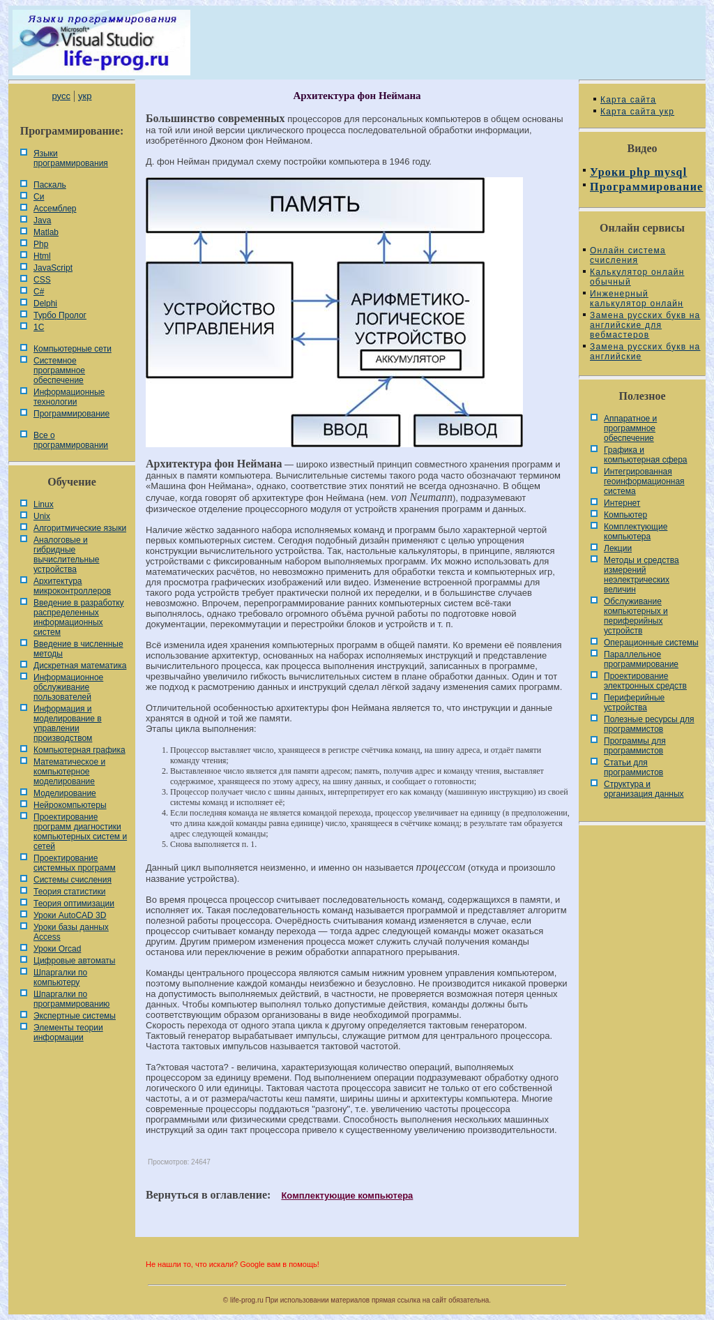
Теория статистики (69, 892)
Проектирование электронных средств (645, 681)
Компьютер (625, 515)
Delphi (45, 303)
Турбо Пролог (59, 315)
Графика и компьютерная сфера (646, 455)
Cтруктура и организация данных (644, 789)
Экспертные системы (74, 1016)
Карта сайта (628, 100)
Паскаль (49, 185)
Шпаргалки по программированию (71, 999)
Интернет (622, 503)
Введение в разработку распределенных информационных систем (78, 617)
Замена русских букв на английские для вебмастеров (645, 325)
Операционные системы (651, 642)
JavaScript (53, 268)
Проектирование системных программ (74, 863)
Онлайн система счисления (628, 255)
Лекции (618, 548)
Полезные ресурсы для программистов (649, 724)
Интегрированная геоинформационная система (644, 481)
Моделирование (64, 793)
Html (42, 256)
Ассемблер (54, 208)
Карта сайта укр (637, 112)
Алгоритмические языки (79, 528)
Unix (41, 516)
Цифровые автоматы (74, 961)
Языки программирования (70, 158)
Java (42, 220)
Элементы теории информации (68, 1032)
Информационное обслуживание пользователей (68, 687)
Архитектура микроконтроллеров (72, 586)
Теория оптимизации (73, 903)
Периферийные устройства (634, 702)
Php (40, 244)
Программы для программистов (635, 746)
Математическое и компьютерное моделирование (69, 771)
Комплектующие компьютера (347, 1195)
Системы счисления (72, 880)
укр (84, 96)
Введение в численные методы (78, 649)
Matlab (46, 232)
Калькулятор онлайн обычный (637, 277)
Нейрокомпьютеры (70, 805)
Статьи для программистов (633, 767)
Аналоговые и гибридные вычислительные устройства (66, 554)
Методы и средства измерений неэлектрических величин (641, 574)
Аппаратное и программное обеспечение (630, 428)
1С (38, 327)
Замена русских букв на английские (645, 351)
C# (38, 292)
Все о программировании (70, 440)
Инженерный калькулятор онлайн (636, 298)
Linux (43, 504)
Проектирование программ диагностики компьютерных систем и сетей (80, 831)
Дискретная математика (79, 665)
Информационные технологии (69, 397)
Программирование (71, 414)
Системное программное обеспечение (59, 370)
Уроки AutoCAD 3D (69, 915)
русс (61, 96)
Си (38, 197)
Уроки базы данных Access (71, 932)
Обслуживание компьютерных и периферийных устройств (636, 616)
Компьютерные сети (72, 349)
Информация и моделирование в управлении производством (67, 723)
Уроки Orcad (57, 949)
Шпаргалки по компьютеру (60, 977)
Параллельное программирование (641, 659)
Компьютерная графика (79, 750)
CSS (42, 280)
